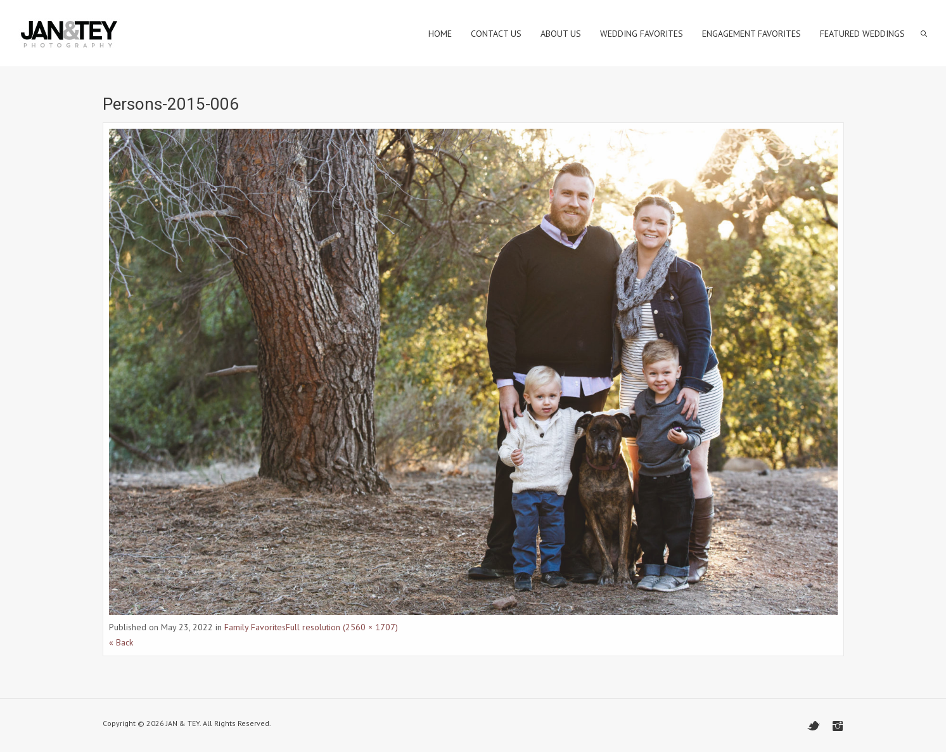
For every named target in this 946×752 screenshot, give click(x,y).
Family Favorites (255, 627)
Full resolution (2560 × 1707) (342, 627)
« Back (121, 642)
